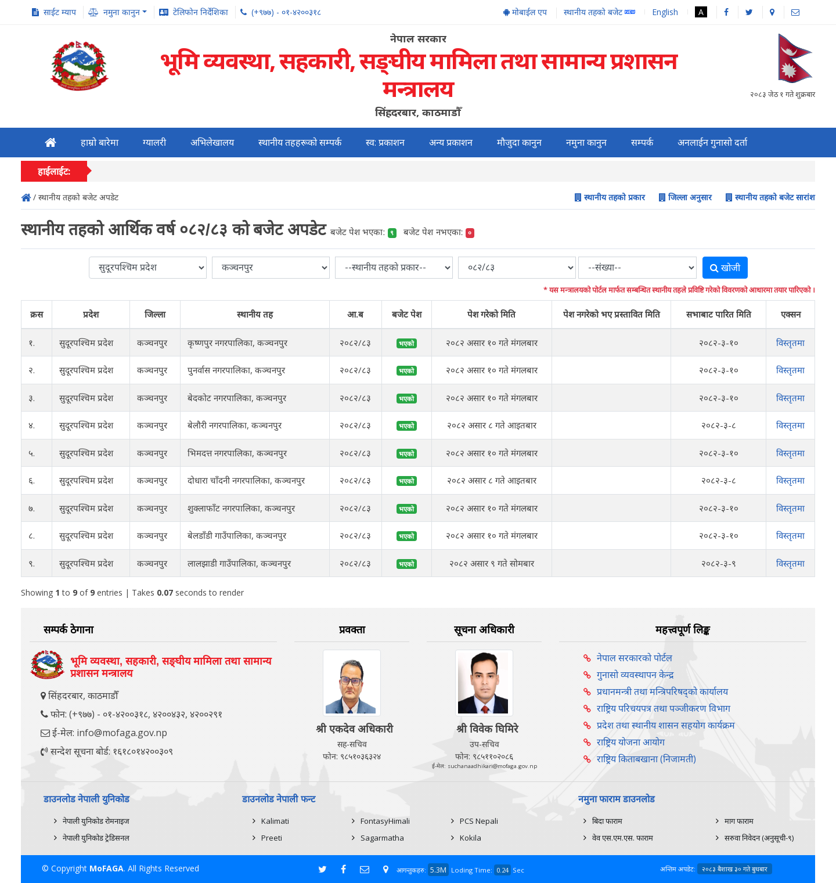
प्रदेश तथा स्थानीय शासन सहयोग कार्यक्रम (666, 725)
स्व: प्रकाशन (385, 142)
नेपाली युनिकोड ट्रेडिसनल (96, 837)
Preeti (271, 837)
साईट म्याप (60, 11)
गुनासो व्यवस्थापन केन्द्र (635, 674)
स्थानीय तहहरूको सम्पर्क (299, 142)
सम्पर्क (642, 142)
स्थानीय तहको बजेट (599, 12)
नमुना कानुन (586, 142)
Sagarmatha (382, 837)
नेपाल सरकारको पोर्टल (634, 657)
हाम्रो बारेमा (99, 142)
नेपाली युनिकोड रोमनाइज (96, 821)
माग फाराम (739, 821)
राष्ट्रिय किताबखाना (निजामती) (646, 758)
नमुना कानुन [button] (121, 11)
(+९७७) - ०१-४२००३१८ (286, 11)
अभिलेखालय (212, 142)
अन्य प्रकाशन (451, 142)
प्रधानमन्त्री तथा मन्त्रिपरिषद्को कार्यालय (662, 691)
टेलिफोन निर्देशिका (200, 11)
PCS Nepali (479, 821)
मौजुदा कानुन (519, 142)
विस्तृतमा (790, 342)
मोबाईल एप (525, 11)
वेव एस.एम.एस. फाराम (622, 837)
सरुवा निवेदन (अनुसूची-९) (759, 837)
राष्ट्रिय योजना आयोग (631, 742)
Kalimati (275, 821)
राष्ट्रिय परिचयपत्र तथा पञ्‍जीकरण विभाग (663, 708)
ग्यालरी (154, 142)
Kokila (470, 837)
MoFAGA (106, 868)
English (665, 12)
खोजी (725, 267)
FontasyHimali (385, 821)
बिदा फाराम (607, 821)
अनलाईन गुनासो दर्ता (712, 142)
